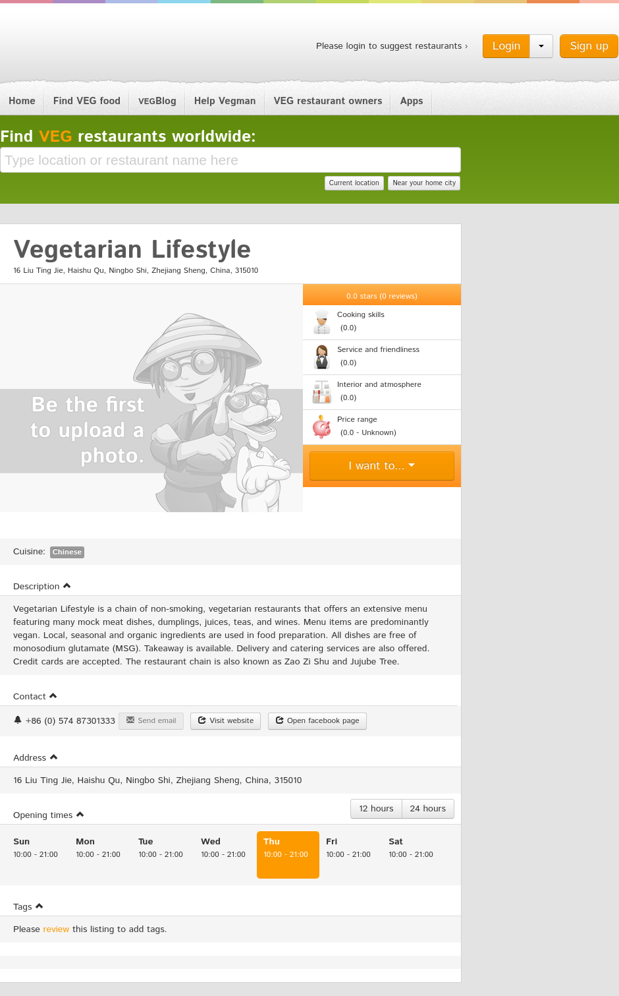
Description (42, 586)
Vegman (81, 45)
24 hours (428, 808)
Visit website (226, 720)
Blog (157, 101)
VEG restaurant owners (328, 101)
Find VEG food (87, 101)
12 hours (376, 808)
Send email (151, 720)
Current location (354, 183)
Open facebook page (317, 720)
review (56, 929)
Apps (411, 101)
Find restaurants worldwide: (128, 137)
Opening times (49, 815)
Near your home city (424, 183)
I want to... (382, 466)
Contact (35, 696)
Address (36, 758)
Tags (28, 907)
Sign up (589, 46)
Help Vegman (225, 101)
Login (507, 46)
